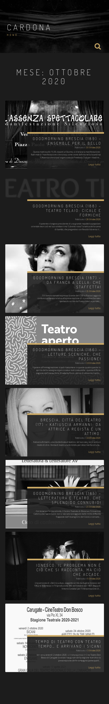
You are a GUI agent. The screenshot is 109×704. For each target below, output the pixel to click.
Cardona (29, 27)
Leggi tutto (94, 164)
